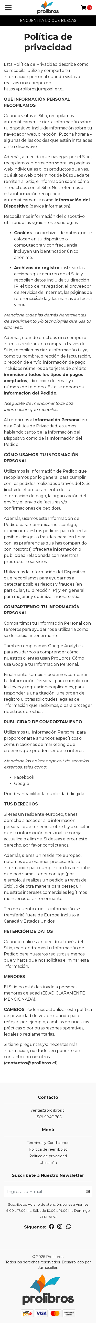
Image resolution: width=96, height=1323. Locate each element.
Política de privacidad (48, 1156)
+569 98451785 (48, 1117)
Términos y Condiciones (48, 1142)
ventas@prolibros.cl (48, 1110)
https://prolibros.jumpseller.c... (34, 89)
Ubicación (48, 1162)
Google (21, 783)
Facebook (24, 777)
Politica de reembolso (48, 1149)
